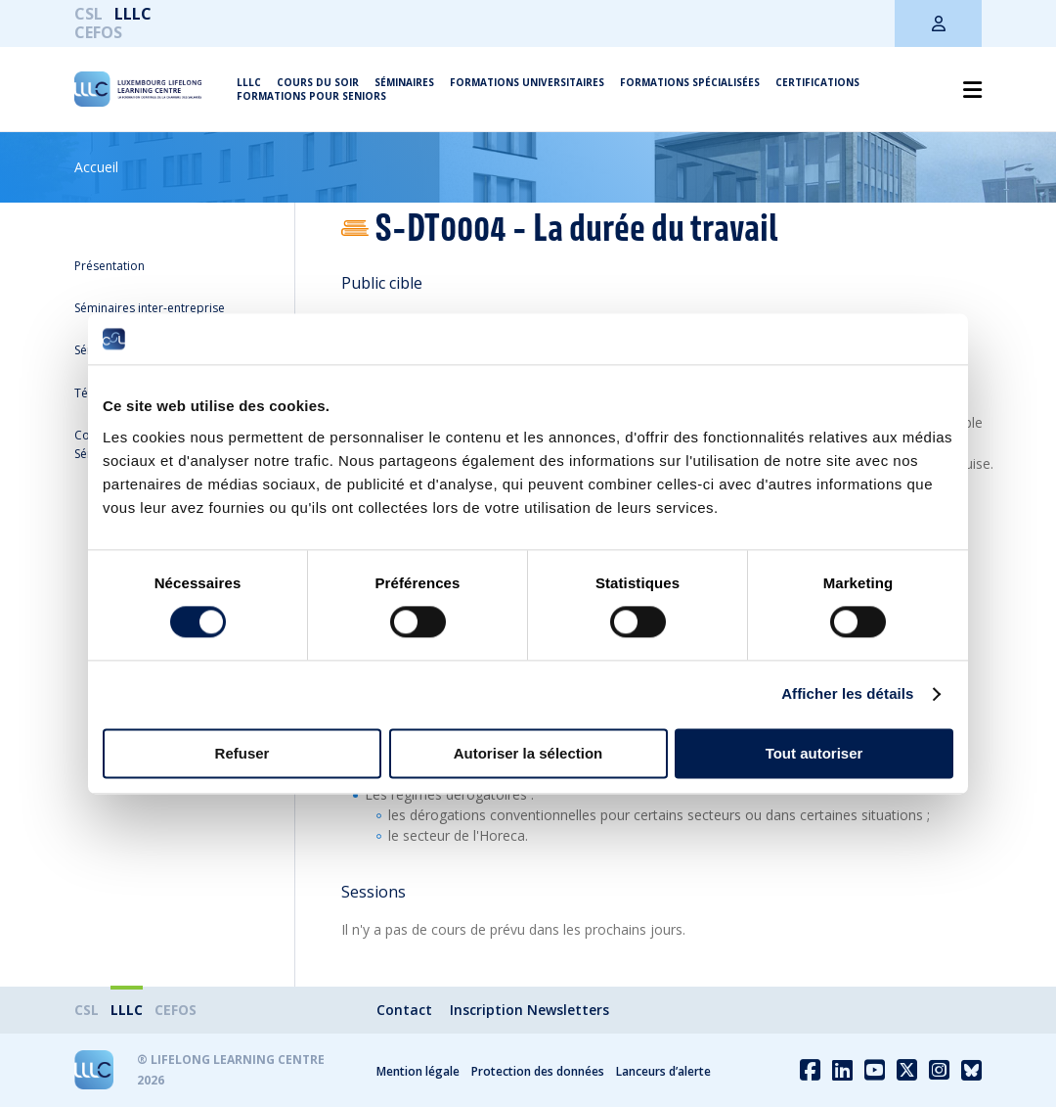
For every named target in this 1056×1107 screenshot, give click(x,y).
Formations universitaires (527, 82)
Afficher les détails (847, 694)
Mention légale (418, 1071)
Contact (404, 1009)
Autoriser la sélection (528, 753)
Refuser (242, 753)
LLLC (133, 13)
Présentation (109, 265)
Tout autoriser (814, 753)
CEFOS (98, 32)
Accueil (96, 167)
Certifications (817, 82)
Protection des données (537, 1071)
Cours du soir (318, 82)
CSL (88, 13)
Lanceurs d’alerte (663, 1071)
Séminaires (404, 82)
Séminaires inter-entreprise (149, 308)
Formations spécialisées (690, 82)
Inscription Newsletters (529, 1009)
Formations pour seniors (311, 96)
